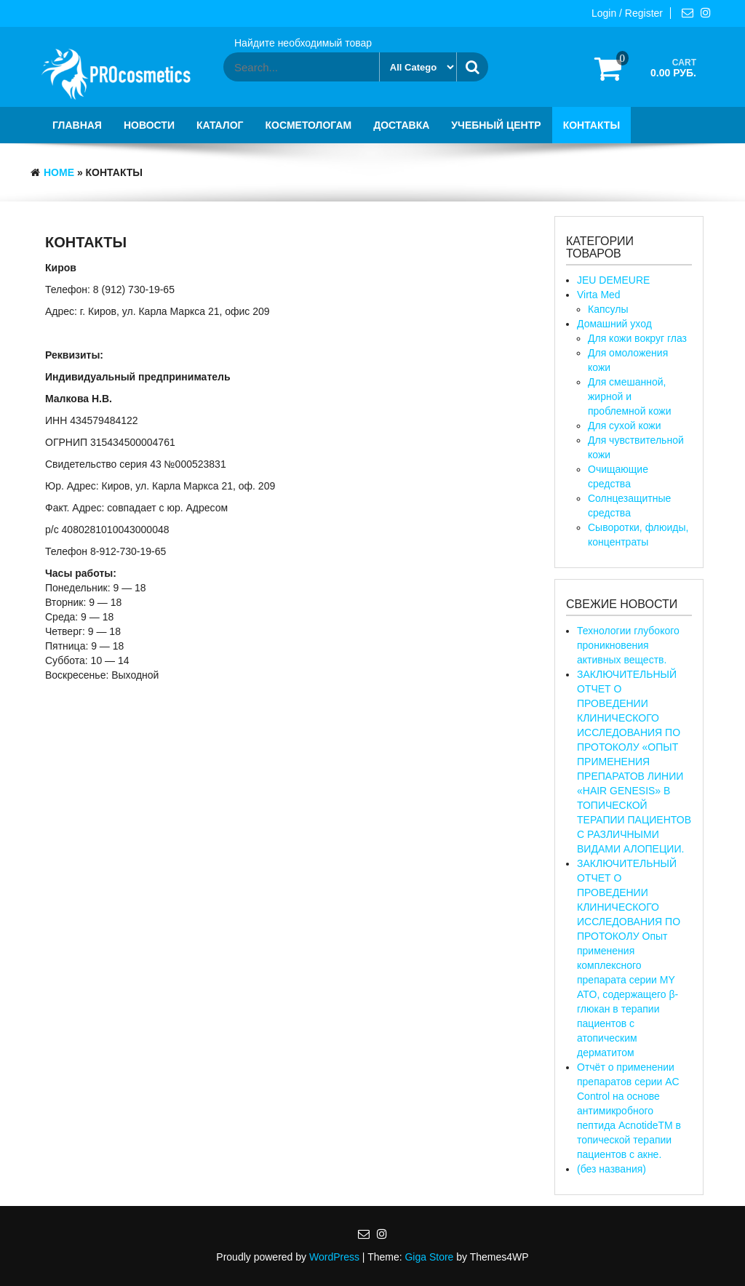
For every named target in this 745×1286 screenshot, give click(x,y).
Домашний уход (614, 324)
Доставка (401, 125)
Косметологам (309, 125)
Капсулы (608, 309)
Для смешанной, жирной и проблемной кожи (629, 396)
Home (59, 172)
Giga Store (429, 1257)
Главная (77, 125)
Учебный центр (496, 125)
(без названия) (611, 1169)
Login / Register (627, 13)
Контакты (591, 125)
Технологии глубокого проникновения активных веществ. (628, 645)
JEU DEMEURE (613, 280)
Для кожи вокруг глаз (637, 338)
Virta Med (599, 294)
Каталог (220, 125)
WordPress (334, 1257)
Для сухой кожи (624, 425)
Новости (149, 125)
